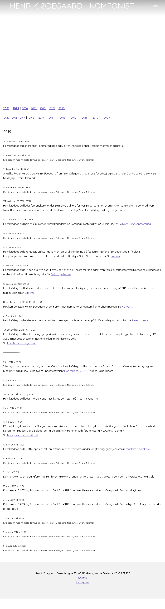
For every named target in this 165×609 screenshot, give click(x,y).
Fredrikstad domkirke (137, 457)
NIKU (31, 297)
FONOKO (127, 311)
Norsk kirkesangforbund (136, 226)
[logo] (72, 5)
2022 (43, 108)
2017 (22, 118)
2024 (25, 108)
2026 (6, 108)
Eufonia (115, 259)
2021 (52, 108)
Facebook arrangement (21, 348)
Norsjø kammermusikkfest (22, 442)
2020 (61, 108)
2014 (52, 118)
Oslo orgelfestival (61, 278)
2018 (14, 118)
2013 (62, 118)
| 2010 (95, 118)
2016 (31, 118)
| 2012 (73, 118)
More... (155, 6)
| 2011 (84, 118)
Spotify (82, 588)
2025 (16, 108)
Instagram (82, 592)
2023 (34, 108)
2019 (6, 118)
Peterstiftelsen (140, 325)
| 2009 (105, 118)
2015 (41, 118)
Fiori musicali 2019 (75, 377)
